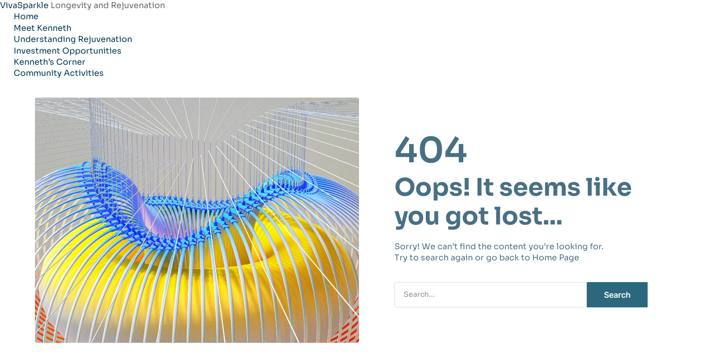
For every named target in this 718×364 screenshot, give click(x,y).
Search (617, 295)
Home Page (555, 257)
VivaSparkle (25, 5)
